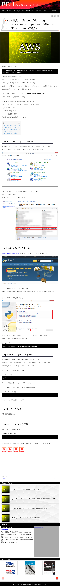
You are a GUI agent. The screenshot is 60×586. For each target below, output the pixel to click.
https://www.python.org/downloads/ (11, 253)
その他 (54, 10)
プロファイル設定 (9, 131)
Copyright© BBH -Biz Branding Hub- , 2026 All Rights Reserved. (30, 584)
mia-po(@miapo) (5, 529)
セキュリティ (47, 10)
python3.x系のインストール (11, 127)
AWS (3, 10)
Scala (23, 10)
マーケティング (18, 12)
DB (7, 10)
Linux (14, 10)
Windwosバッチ (29, 10)
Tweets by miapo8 (38, 527)
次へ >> (56, 479)
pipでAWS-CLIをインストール (12, 129)
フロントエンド (9, 12)
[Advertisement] (14, 464)
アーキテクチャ (39, 10)
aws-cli (5, 476)
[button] (57, 578)
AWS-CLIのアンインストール (12, 125)
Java (10, 10)
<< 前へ (4, 479)
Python (18, 10)
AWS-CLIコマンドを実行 (11, 133)
